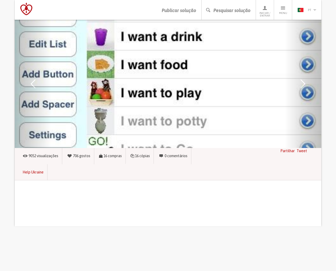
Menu (283, 9)
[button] (33, 84)
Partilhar (287, 151)
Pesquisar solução (228, 10)
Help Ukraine (33, 172)
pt (306, 10)
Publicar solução (179, 10)
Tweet (302, 151)
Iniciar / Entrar (265, 11)
